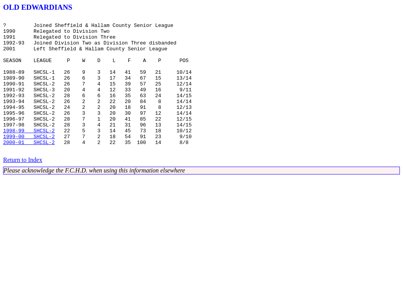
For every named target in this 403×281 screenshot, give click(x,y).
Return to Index (22, 186)
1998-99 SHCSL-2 (29, 153)
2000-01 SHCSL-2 (29, 167)
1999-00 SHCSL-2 (29, 160)
